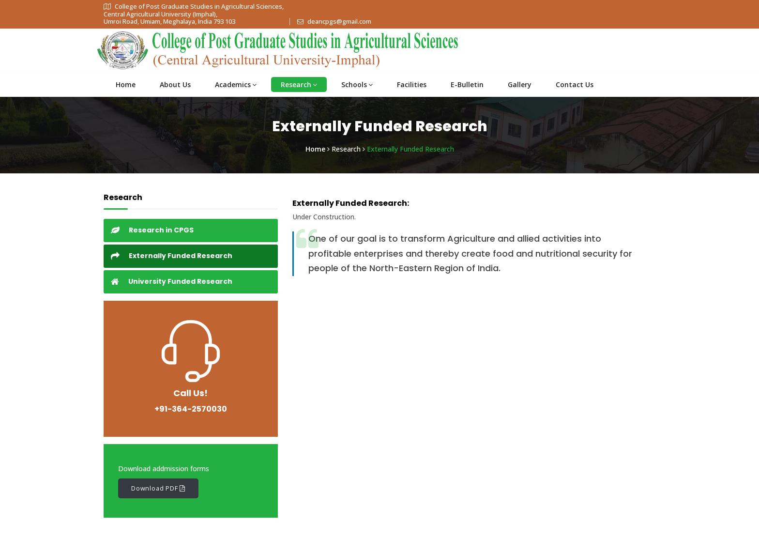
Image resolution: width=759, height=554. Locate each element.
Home (126, 84)
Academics (236, 84)
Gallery (519, 84)
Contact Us (574, 84)
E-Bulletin (467, 84)
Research (299, 84)
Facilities (411, 84)
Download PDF (158, 488)
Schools (357, 84)
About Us (175, 84)
